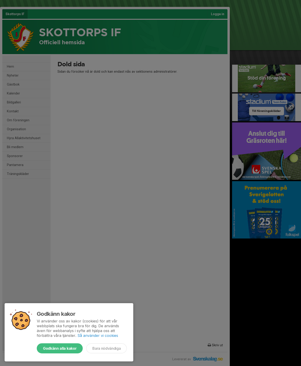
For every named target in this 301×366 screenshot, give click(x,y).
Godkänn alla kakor (60, 348)
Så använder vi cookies (97, 335)
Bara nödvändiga (106, 348)
